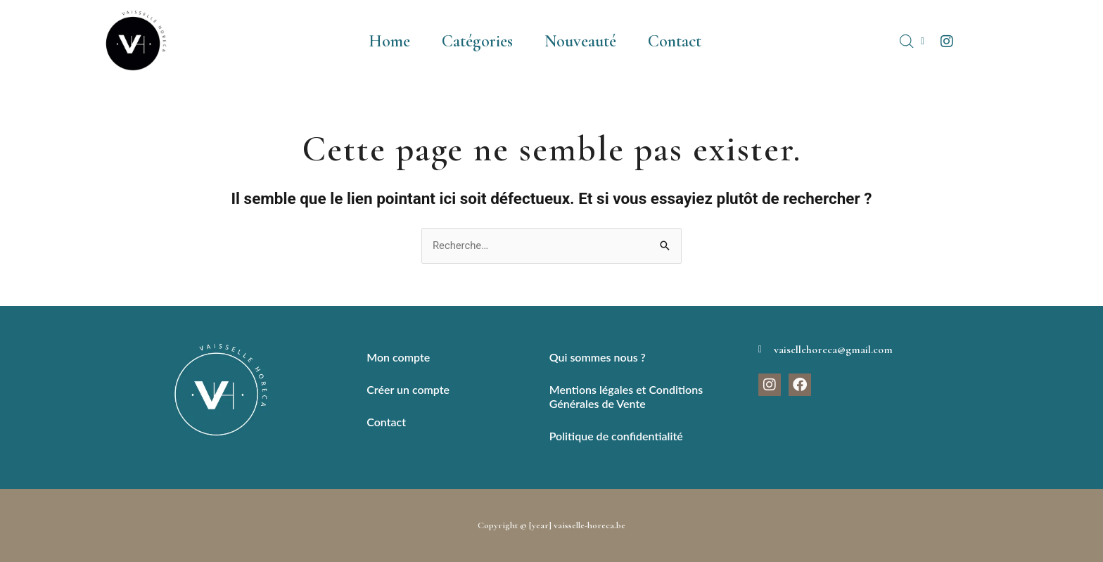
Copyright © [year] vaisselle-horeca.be (552, 526)
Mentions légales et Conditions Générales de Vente (626, 396)
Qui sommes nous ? (597, 357)
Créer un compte (408, 389)
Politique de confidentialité (616, 435)
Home (389, 41)
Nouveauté (580, 41)
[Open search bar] (907, 41)
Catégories (477, 41)
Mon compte (398, 357)
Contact (674, 41)
